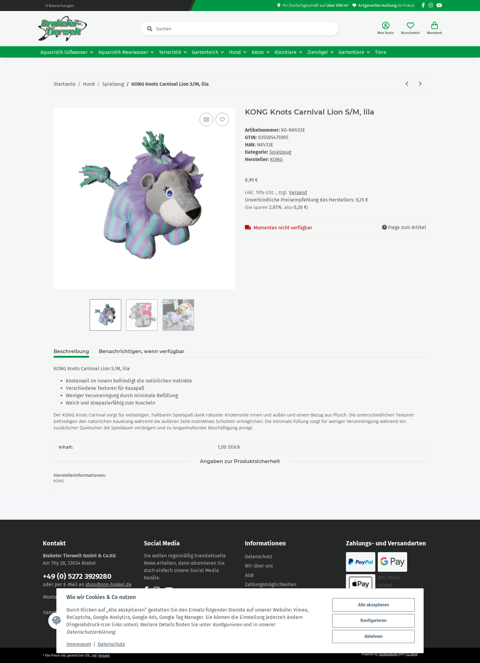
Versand (298, 192)
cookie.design (389, 654)
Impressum (78, 644)
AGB (249, 575)
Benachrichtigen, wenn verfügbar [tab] (142, 351)
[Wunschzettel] (410, 29)
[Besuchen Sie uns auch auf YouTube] (439, 5)
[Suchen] (240, 28)
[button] (385, 29)
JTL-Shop (412, 654)
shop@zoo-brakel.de (108, 584)
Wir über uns (259, 566)
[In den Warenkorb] (58, 104)
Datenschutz (258, 556)
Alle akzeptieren (373, 604)
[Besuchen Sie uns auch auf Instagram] (431, 5)
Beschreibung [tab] (71, 351)
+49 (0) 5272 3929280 (77, 576)
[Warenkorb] (434, 29)
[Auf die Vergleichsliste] (206, 119)
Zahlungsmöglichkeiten (270, 584)
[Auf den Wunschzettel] (222, 119)
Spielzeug (280, 152)
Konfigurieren (373, 620)
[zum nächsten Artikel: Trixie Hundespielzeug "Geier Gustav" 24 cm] (420, 84)
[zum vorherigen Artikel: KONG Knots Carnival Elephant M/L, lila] (407, 84)
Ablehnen (373, 636)
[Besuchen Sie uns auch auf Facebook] (423, 5)
